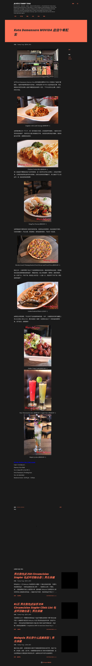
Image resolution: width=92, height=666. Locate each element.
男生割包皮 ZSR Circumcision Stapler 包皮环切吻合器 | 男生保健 (34, 575)
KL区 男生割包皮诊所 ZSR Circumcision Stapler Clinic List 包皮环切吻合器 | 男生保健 (35, 607)
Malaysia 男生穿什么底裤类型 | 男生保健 (34, 639)
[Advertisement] (35, 552)
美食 (27, 16)
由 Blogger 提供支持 (46, 662)
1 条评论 (18, 629)
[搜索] (73, 3)
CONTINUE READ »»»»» (51, 595)
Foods (69, 57)
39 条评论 (19, 595)
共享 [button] (69, 49)
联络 (43, 16)
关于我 (20, 16)
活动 (38, 16)
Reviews (70, 58)
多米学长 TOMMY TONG (22, 4)
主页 (14, 16)
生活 (32, 16)
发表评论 (19, 657)
